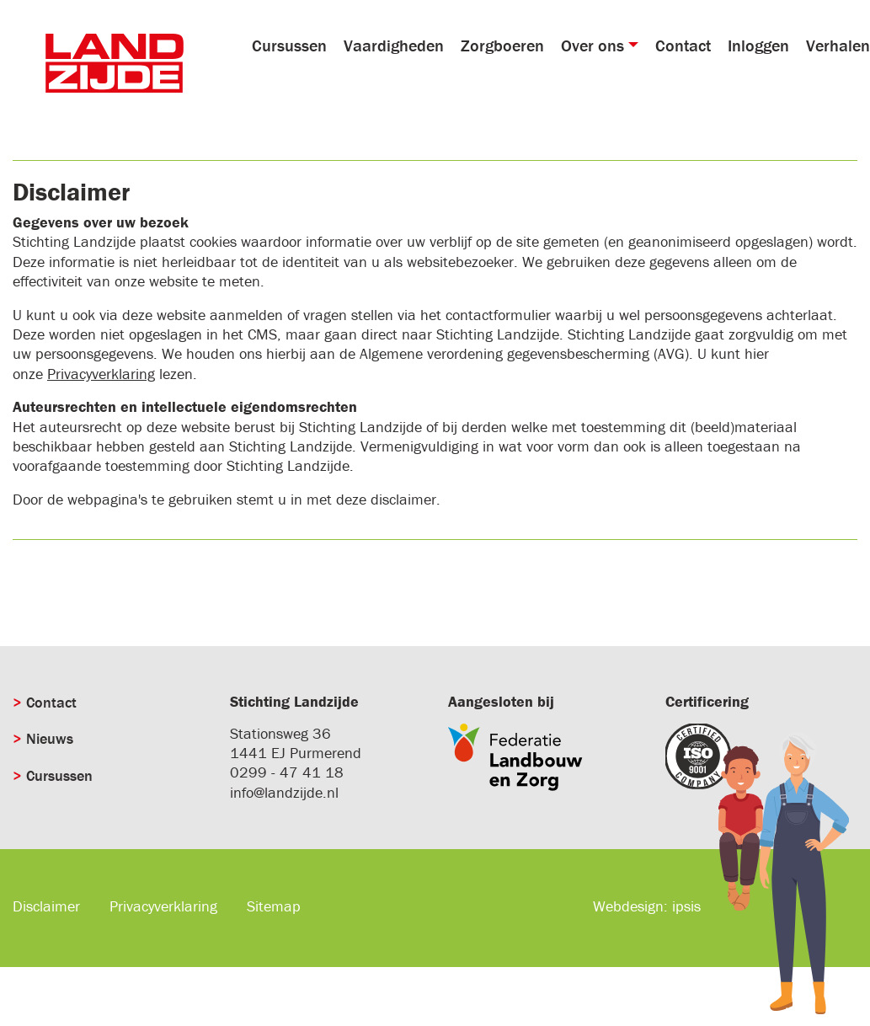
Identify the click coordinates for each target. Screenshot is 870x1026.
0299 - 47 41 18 (287, 772)
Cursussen (289, 45)
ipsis (686, 906)
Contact (683, 45)
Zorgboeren (502, 45)
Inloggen (758, 45)
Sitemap (274, 906)
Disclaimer (46, 906)
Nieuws (49, 738)
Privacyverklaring (101, 373)
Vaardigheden (394, 45)
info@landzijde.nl (284, 792)
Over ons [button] (592, 45)
